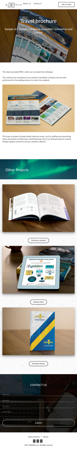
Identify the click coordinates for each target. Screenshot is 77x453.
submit (38, 423)
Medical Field (38, 302)
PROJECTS (37, 4)
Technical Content (38, 240)
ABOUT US (27, 4)
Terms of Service (34, 437)
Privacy (45, 437)
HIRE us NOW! (66, 4)
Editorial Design (38, 363)
